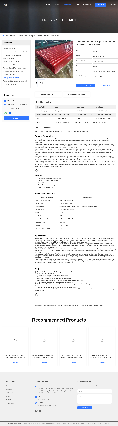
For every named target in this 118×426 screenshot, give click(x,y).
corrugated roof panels (71, 305)
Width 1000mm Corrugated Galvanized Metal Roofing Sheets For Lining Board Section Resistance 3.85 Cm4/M (101, 357)
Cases (8, 399)
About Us (57, 5)
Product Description (76, 94)
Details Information (48, 94)
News (8, 396)
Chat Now (100, 4)
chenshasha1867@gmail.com (17, 104)
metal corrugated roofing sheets (50, 305)
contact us (84, 407)
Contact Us (87, 5)
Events (77, 5)
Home (48, 5)
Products (67, 5)
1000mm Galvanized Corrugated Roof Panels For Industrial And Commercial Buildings (43, 357)
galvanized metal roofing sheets (92, 305)
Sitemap (20, 423)
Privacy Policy (12, 423)
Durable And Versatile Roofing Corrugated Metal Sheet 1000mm (14, 356)
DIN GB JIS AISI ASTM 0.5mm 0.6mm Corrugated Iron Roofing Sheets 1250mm (71, 357)
